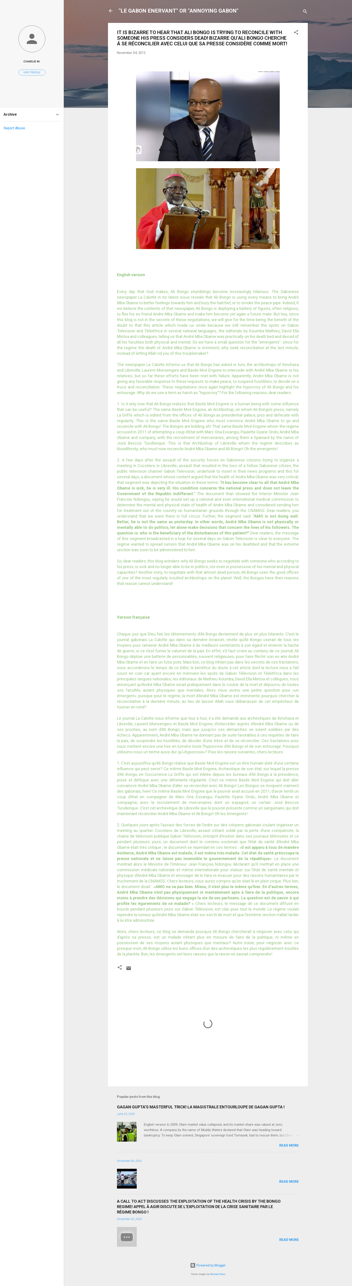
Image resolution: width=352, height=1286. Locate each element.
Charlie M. (31, 61)
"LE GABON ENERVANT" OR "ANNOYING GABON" (178, 11)
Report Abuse (14, 128)
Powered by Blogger (208, 1265)
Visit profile (32, 72)
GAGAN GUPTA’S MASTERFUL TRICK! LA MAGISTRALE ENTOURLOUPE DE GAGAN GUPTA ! (201, 1107)
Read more (289, 1145)
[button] (296, 33)
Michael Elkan (217, 1274)
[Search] (305, 12)
